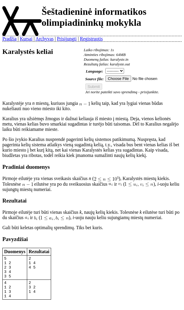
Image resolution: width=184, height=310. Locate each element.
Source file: (94, 79)
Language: (94, 71)
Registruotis (91, 38)
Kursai (26, 38)
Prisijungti (67, 38)
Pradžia (9, 38)
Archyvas (44, 38)
